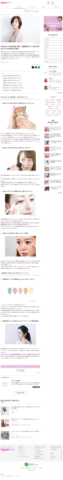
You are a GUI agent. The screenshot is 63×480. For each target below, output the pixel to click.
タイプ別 (49, 115)
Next (38, 372)
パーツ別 (7, 62)
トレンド (58, 104)
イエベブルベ (47, 110)
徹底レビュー (18, 437)
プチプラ (56, 108)
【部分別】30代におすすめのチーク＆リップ (12, 83)
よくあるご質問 (56, 6)
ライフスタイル (56, 115)
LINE (52, 454)
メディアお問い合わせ (39, 451)
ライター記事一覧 (36, 387)
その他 (45, 57)
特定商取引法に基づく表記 (39, 458)
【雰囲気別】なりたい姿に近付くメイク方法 (12, 85)
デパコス (29, 437)
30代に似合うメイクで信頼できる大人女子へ (12, 90)
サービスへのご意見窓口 (39, 454)
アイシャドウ (24, 424)
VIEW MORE (59, 92)
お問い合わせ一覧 (10, 476)
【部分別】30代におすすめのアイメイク (11, 80)
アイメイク (5, 60)
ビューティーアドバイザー (23, 456)
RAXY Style (19, 6)
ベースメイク (47, 41)
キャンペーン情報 (31, 6)
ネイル (45, 52)
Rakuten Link (53, 456)
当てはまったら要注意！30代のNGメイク (12, 75)
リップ (57, 106)
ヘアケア (46, 49)
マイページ (20, 452)
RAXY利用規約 (37, 456)
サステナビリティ (18, 476)
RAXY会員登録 (53, 449)
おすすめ (13, 437)
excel (28, 424)
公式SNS (43, 6)
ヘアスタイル (50, 108)
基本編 (59, 102)
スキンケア (46, 39)
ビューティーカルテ (21, 454)
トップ (7, 6)
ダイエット (59, 113)
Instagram (52, 452)
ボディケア (46, 46)
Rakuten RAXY (6, 3)
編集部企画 (58, 99)
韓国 (46, 104)
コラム (45, 54)
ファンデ (52, 113)
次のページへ (20, 366)
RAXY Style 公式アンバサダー (16, 424)
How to (2, 62)
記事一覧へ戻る (20, 392)
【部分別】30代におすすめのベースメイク (12, 78)
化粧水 (59, 110)
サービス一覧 (3, 476)
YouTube (52, 458)
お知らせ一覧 (37, 449)
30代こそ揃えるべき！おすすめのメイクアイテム (13, 88)
